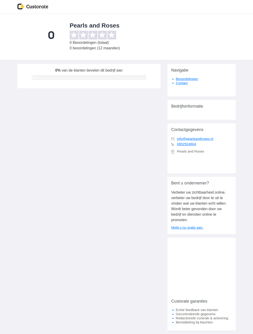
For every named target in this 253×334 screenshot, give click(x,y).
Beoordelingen (187, 79)
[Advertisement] (201, 266)
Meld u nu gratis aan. (187, 227)
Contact (182, 83)
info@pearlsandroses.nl (195, 139)
